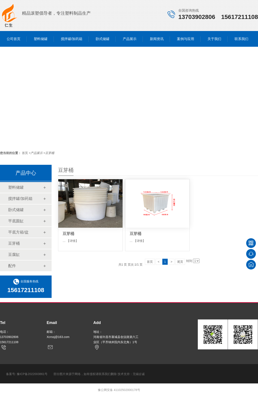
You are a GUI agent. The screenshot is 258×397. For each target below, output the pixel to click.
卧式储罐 (102, 39)
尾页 (180, 261)
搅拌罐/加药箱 (71, 39)
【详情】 (72, 241)
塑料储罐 (41, 39)
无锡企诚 (139, 374)
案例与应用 (185, 39)
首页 (150, 261)
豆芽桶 (49, 153)
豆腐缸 (14, 254)
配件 (12, 266)
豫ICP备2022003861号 (32, 374)
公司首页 (13, 39)
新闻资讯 (157, 39)
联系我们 (241, 39)
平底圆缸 (16, 221)
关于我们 (214, 39)
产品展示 (130, 39)
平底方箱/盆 (18, 232)
